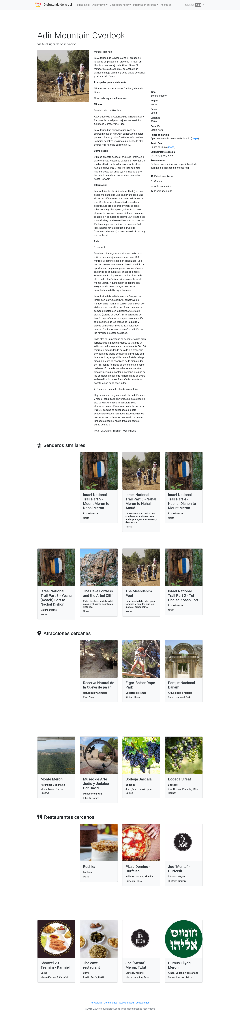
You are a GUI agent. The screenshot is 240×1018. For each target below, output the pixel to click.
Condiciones (110, 1002)
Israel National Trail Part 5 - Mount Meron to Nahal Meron (96, 501)
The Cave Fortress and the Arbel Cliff (98, 593)
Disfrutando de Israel (58, 4)
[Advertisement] (120, 21)
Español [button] (193, 4)
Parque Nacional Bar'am (181, 685)
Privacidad (96, 1002)
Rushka (89, 866)
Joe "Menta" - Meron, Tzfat (136, 965)
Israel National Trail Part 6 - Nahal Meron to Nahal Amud (141, 501)
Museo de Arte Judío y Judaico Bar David (96, 783)
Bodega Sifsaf (179, 779)
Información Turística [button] (144, 4)
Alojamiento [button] (98, 4)
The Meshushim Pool (139, 593)
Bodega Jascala (139, 779)
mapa (195, 138)
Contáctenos (143, 1002)
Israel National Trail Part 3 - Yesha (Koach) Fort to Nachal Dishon (56, 597)
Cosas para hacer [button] (119, 4)
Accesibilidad (126, 1002)
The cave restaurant (91, 965)
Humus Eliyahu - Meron (181, 965)
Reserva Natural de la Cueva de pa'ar (98, 685)
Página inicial (83, 4)
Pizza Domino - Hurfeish (138, 868)
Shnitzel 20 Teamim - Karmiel (55, 965)
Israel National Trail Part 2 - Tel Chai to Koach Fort (183, 595)
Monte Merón (52, 779)
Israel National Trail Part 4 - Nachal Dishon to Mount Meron (182, 501)
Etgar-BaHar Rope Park (140, 685)
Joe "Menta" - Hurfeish (179, 868)
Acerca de (166, 4)
